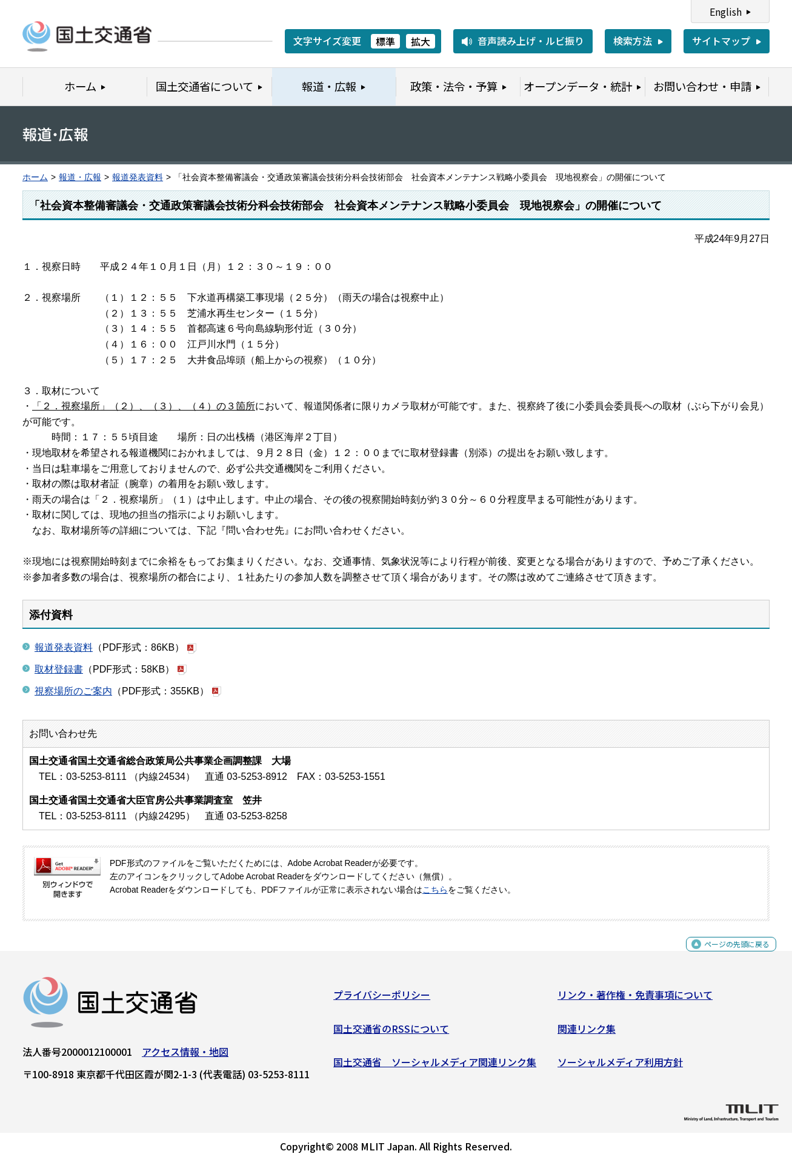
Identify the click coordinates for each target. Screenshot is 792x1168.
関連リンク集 (586, 1033)
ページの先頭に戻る (727, 955)
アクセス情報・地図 (185, 1056)
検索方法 (632, 40)
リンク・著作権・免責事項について (635, 999)
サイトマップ (721, 40)
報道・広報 (80, 177)
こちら (435, 889)
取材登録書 (59, 669)
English (726, 11)
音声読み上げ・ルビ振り (531, 40)
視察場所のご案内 (73, 691)
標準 (385, 41)
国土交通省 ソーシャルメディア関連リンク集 (434, 1066)
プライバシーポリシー (381, 999)
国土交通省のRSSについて (391, 1033)
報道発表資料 (137, 177)
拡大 (420, 41)
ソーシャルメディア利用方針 (620, 1066)
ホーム (35, 177)
